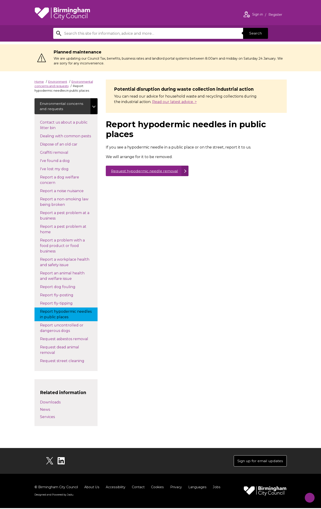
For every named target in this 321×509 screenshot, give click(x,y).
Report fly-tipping (61, 303)
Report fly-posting (61, 295)
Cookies (156, 488)
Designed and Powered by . (53, 495)
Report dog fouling (62, 286)
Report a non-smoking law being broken (64, 202)
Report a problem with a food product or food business (62, 246)
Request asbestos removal (68, 339)
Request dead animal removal (59, 350)
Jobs (215, 488)
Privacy (175, 488)
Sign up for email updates (259, 461)
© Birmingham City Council (56, 488)
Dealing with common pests (69, 136)
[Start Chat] (308, 496)
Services (47, 417)
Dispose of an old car (63, 144)
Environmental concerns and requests (62, 106)
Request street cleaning (66, 360)
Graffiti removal (58, 152)
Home (39, 81)
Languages (196, 488)
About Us (91, 488)
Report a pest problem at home (63, 230)
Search (255, 33)
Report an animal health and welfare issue (62, 276)
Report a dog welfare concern (59, 180)
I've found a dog (59, 160)
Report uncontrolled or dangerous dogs (61, 328)
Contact (137, 488)
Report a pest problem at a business (64, 216)
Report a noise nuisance (66, 191)
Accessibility (115, 488)
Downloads (50, 403)
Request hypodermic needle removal (145, 171)
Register (275, 15)
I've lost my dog (59, 169)
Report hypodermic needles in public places (66, 315)
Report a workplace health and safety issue (64, 263)
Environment (57, 81)
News (45, 410)
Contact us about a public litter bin (64, 125)
